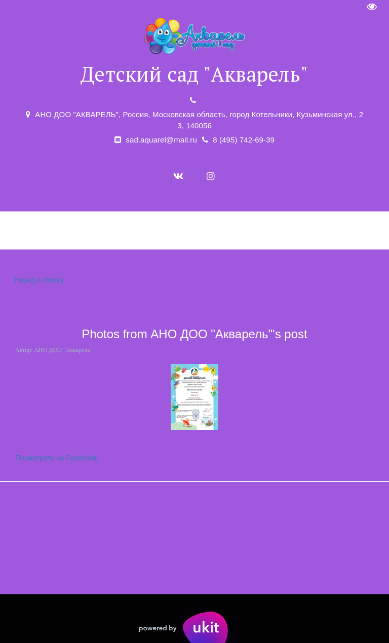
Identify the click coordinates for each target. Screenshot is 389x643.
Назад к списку (38, 280)
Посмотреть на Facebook (56, 458)
